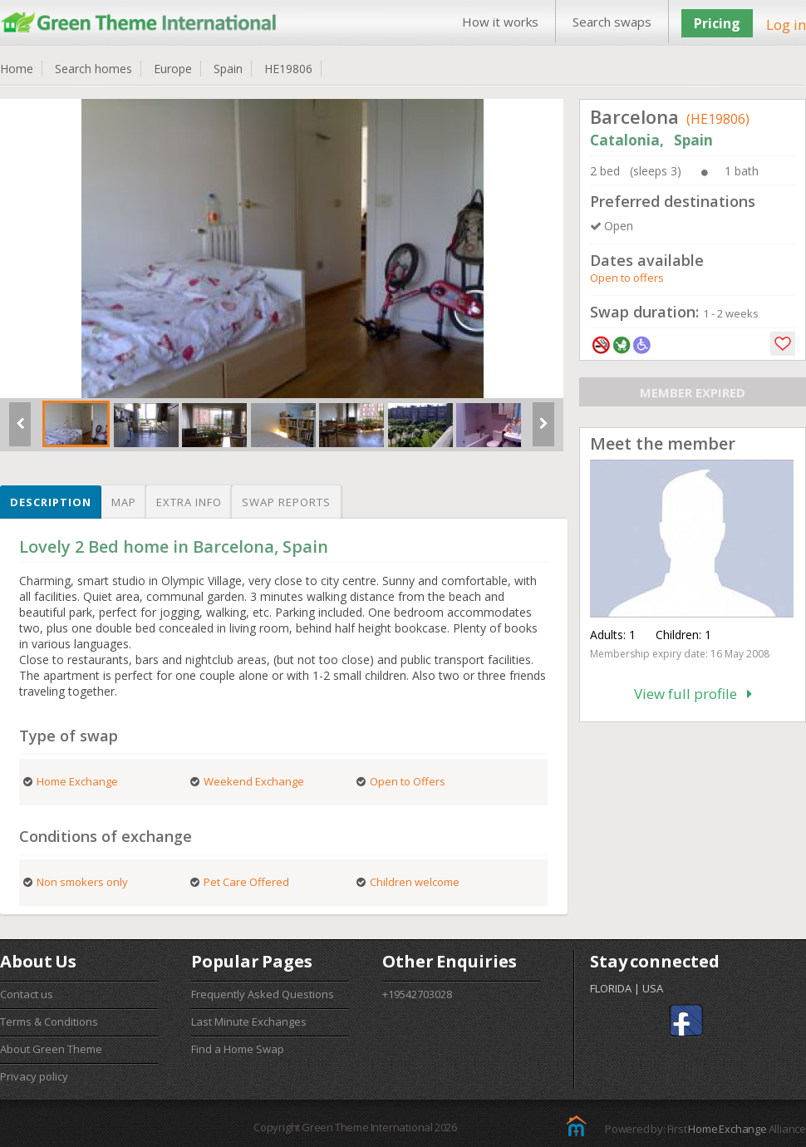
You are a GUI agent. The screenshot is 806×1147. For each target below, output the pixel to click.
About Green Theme (51, 1048)
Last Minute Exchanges (249, 1021)
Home (16, 68)
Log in (786, 24)
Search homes (93, 68)
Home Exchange (727, 1128)
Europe (173, 68)
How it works (500, 21)
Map (123, 502)
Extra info (189, 502)
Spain (228, 68)
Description (50, 502)
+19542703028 (417, 994)
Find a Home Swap (237, 1048)
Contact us (26, 994)
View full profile (693, 693)
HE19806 (288, 68)
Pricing (717, 23)
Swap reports (286, 502)
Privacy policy (34, 1076)
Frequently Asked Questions (262, 994)
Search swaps (612, 21)
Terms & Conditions (49, 1021)
